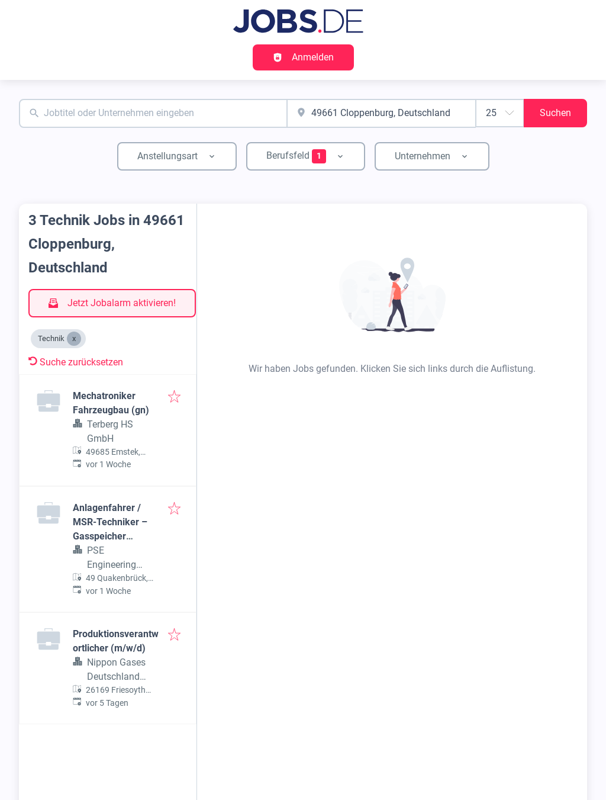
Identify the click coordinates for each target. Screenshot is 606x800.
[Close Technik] (74, 339)
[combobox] (153, 113)
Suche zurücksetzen (75, 362)
